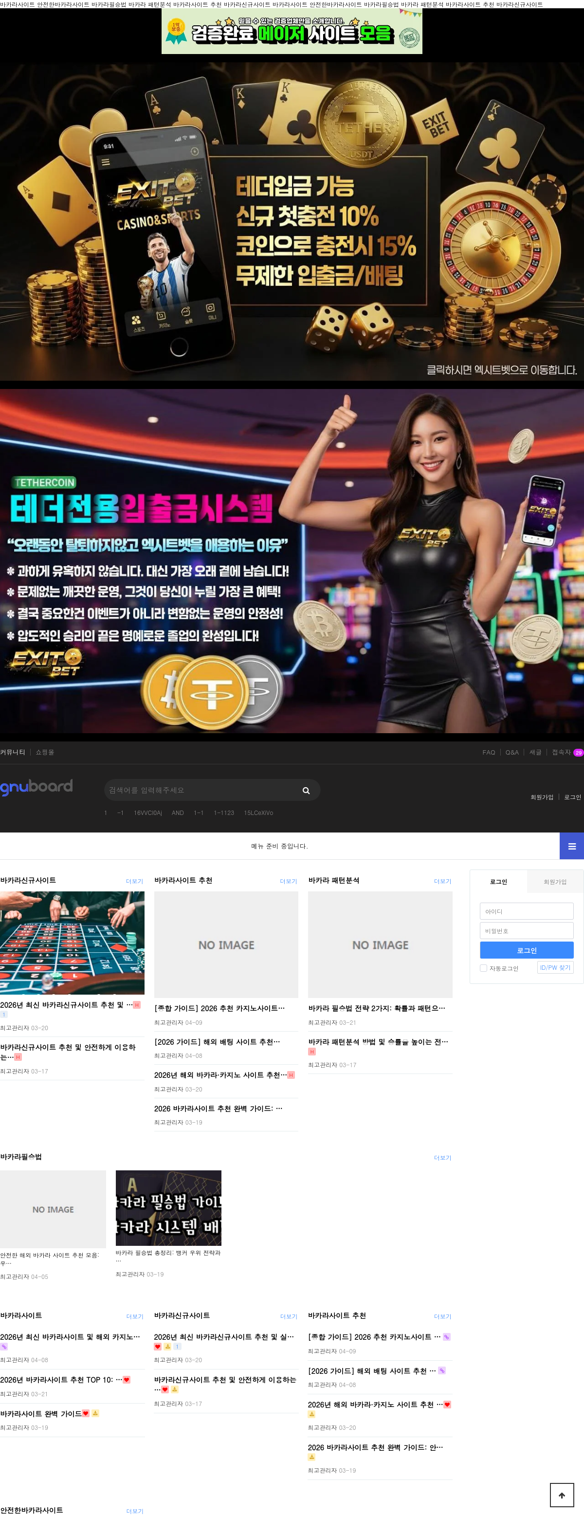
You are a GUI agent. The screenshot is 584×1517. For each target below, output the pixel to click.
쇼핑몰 (45, 752)
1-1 (199, 812)
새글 (535, 752)
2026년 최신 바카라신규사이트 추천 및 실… (224, 1337)
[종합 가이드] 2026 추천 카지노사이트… (219, 1008)
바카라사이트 (21, 1315)
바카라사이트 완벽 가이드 (41, 1413)
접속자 (568, 753)
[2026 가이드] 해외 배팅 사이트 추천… (217, 1041)
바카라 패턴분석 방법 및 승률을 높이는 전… (378, 1041)
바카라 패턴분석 (334, 880)
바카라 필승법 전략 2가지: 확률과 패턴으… (376, 1008)
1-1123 (224, 812)
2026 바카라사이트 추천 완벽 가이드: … (218, 1108)
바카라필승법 (21, 1157)
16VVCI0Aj (148, 812)
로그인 (573, 797)
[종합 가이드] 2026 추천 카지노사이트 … (374, 1337)
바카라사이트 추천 (183, 880)
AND (178, 812)
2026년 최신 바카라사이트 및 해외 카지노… (70, 1337)
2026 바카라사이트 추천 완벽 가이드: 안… (375, 1447)
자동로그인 (499, 968)
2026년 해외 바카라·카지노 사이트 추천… (220, 1075)
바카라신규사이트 (28, 880)
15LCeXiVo (258, 812)
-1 (120, 812)
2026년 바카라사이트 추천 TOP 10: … (61, 1380)
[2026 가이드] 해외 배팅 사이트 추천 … (372, 1370)
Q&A (512, 752)
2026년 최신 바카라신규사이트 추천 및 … (66, 1005)
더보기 (135, 881)
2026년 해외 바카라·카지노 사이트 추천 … (375, 1404)
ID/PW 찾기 (555, 967)
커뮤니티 (12, 752)
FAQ (489, 752)
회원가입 (542, 797)
